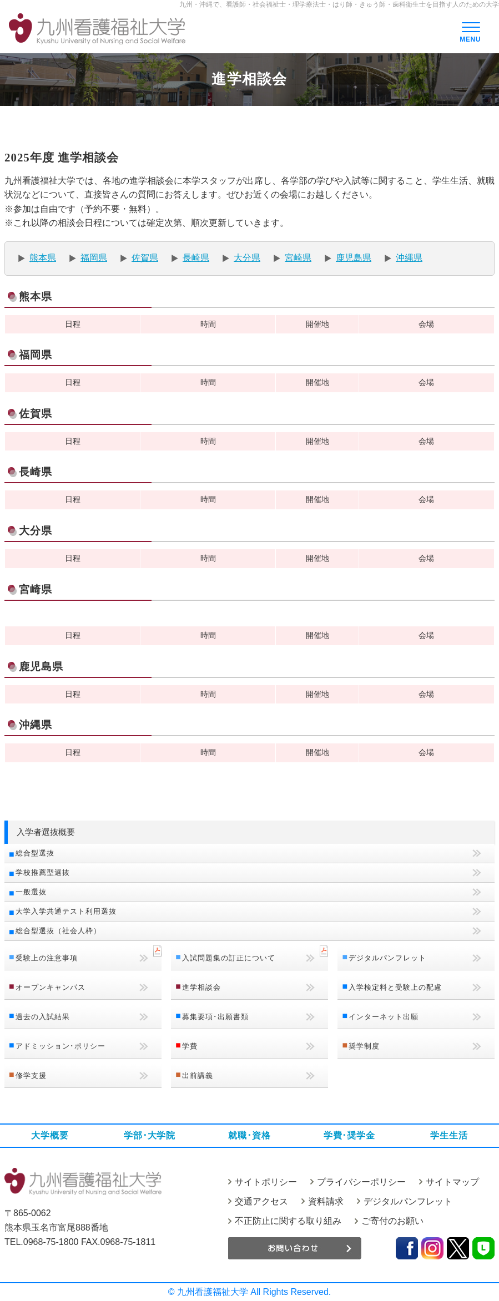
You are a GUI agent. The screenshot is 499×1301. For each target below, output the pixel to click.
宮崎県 (298, 257)
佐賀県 (145, 257)
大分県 (247, 257)
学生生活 (448, 1135)
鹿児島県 (353, 257)
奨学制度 (364, 1046)
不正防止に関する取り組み (288, 1221)
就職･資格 (249, 1135)
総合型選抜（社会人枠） (58, 931)
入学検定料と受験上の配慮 (395, 987)
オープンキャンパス (50, 987)
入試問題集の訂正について (228, 958)
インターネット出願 (384, 1017)
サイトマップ (452, 1182)
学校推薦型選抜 (43, 872)
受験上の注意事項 (47, 958)
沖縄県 (409, 257)
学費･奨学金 (349, 1135)
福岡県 (93, 257)
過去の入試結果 (43, 1017)
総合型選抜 (35, 853)
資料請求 (326, 1201)
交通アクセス (261, 1201)
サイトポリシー (266, 1182)
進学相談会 (201, 987)
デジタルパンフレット (387, 958)
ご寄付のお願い (392, 1221)
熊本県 (42, 257)
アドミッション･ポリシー (60, 1046)
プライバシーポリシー (361, 1182)
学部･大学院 (149, 1135)
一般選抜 (31, 892)
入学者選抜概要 (46, 832)
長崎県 (196, 257)
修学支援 (31, 1075)
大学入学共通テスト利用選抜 (66, 911)
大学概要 (49, 1135)
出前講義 (197, 1075)
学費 (190, 1046)
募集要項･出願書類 (215, 1017)
